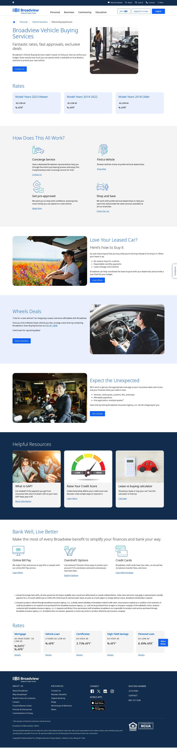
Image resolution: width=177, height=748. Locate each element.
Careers (16, 702)
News (53, 709)
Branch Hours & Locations (24, 698)
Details (17, 655)
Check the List (103, 211)
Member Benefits (59, 694)
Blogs (53, 702)
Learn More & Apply (124, 572)
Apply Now (37, 208)
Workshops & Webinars (61, 706)
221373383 (133, 691)
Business (69, 12)
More (160, 2)
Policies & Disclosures (22, 709)
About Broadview (20, 691)
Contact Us (19, 69)
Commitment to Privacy (23, 713)
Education (101, 12)
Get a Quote (97, 413)
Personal (55, 12)
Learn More (97, 280)
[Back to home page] (14, 22)
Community (84, 12)
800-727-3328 (135, 700)
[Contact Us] (150, 2)
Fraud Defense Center (22, 706)
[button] (139, 2)
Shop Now (101, 169)
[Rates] (128, 2)
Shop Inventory (21, 341)
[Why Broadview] (114, 2)
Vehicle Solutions (40, 22)
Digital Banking (58, 698)
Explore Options (71, 575)
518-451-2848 (51, 325)
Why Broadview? (20, 694)
